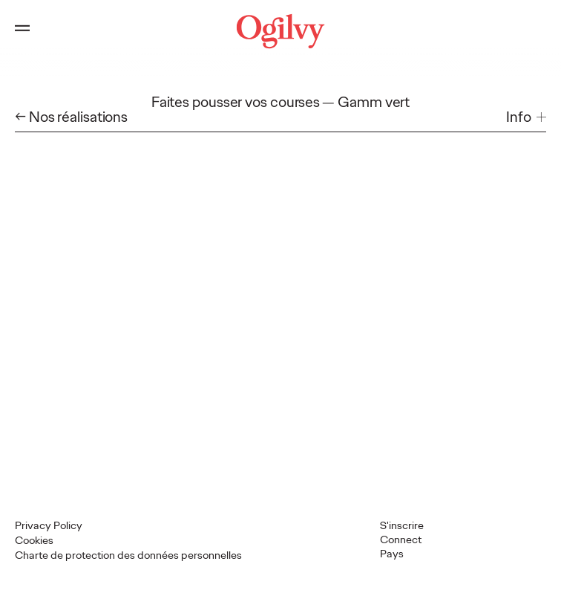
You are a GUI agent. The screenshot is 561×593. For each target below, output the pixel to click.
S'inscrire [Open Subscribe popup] (402, 525)
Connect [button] (400, 539)
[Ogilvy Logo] (281, 31)
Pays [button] (392, 553)
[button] (526, 117)
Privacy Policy (48, 525)
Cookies (34, 540)
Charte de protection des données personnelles (128, 555)
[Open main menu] (22, 31)
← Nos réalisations (71, 117)
